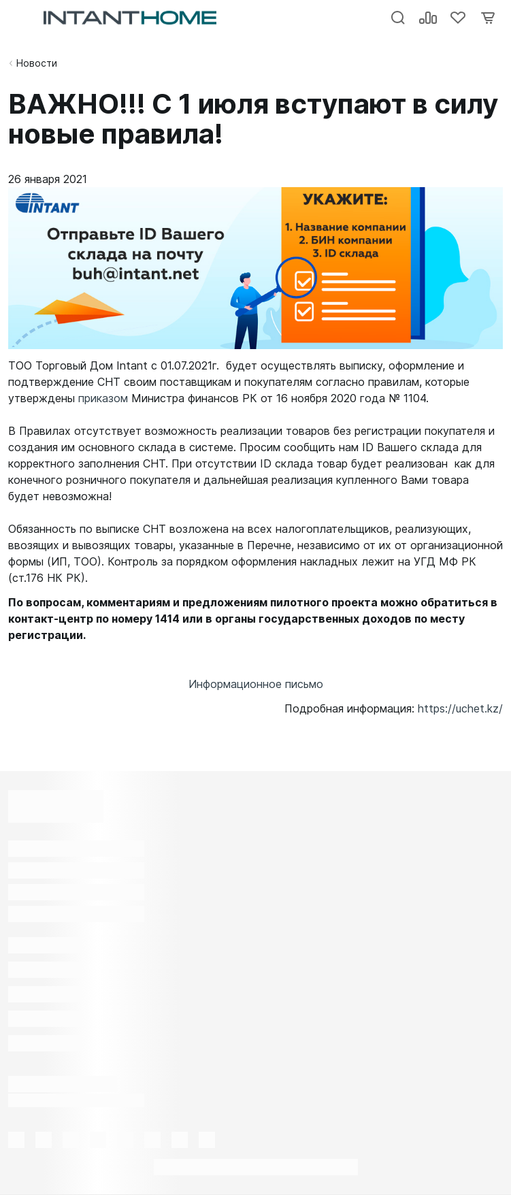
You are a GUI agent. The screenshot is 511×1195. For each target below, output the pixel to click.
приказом (103, 398)
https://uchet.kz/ (460, 708)
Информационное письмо (255, 684)
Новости (36, 63)
